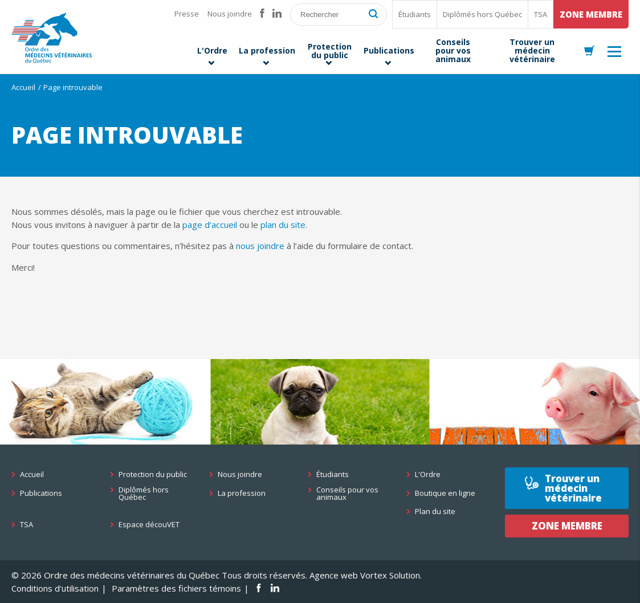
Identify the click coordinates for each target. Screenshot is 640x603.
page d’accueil (209, 224)
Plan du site (435, 511)
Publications (41, 493)
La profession (242, 493)
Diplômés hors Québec (482, 14)
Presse (186, 14)
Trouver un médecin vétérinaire (573, 488)
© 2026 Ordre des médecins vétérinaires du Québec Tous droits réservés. (159, 575)
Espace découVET (149, 524)
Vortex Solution (390, 575)
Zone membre (591, 14)
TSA (540, 14)
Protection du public (153, 474)
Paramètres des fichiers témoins (176, 588)
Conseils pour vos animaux (347, 493)
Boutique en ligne (445, 493)
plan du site (282, 224)
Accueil (23, 87)
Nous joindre (229, 14)
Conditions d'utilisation (55, 588)
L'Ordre (428, 474)
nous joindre (260, 245)
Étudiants (414, 14)
